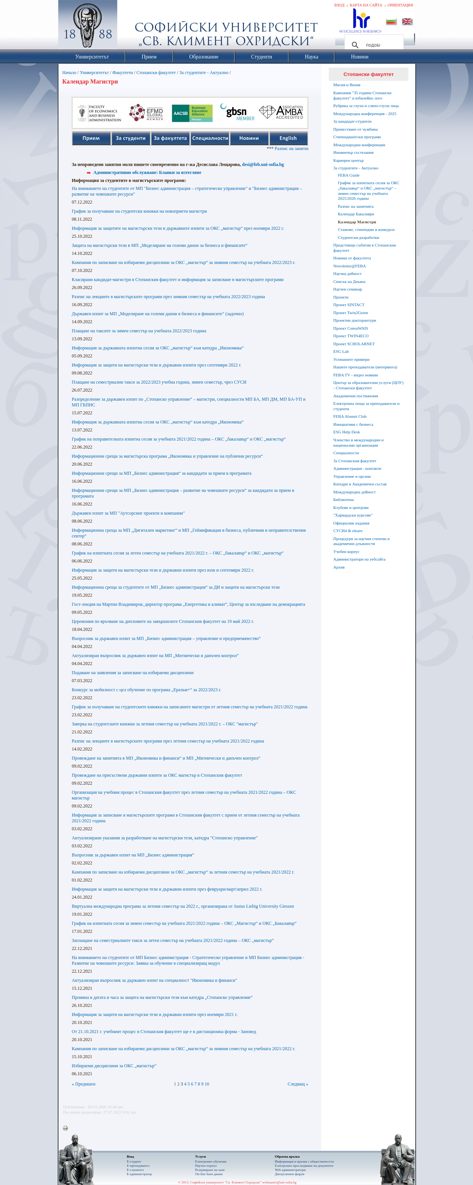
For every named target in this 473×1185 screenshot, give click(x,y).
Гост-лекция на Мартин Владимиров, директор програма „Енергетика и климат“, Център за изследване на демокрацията (188, 604)
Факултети (122, 72)
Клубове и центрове (351, 507)
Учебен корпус (346, 551)
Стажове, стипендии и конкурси (366, 229)
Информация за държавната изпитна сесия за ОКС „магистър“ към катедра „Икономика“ (158, 348)
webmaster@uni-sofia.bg (279, 1182)
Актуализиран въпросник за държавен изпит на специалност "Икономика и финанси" (154, 980)
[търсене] (373, 45)
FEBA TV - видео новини (355, 375)
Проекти (340, 297)
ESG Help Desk (346, 432)
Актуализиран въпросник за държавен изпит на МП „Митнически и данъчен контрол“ (155, 655)
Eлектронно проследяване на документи (304, 1166)
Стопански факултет (156, 72)
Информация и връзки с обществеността (304, 1161)
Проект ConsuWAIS (350, 328)
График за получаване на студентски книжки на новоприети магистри (139, 211)
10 (207, 1084)
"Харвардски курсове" (353, 515)
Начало (69, 72)
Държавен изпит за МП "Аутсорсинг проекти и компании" (128, 513)
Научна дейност (347, 273)
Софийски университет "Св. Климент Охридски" (130, 26)
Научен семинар (347, 289)
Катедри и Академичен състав (360, 484)
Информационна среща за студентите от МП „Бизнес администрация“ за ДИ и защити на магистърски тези (176, 587)
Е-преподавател (138, 1166)
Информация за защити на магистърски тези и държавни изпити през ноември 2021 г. (155, 1014)
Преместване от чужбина (355, 129)
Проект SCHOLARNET (354, 343)
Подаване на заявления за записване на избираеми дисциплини (133, 672)
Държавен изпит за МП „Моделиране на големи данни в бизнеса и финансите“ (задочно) (158, 313)
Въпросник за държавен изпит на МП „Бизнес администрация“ (133, 855)
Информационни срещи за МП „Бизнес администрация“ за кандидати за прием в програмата (161, 473)
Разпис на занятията (356, 206)
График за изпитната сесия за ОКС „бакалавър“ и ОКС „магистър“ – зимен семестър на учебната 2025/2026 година (368, 190)
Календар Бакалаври (356, 214)
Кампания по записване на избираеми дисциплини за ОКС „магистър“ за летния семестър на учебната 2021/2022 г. (183, 872)
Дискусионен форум (289, 1174)
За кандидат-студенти (352, 121)
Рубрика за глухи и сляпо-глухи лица (366, 105)
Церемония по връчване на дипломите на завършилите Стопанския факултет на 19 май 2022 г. (163, 621)
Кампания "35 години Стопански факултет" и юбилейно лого (362, 95)
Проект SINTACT (348, 304)
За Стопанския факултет (354, 460)
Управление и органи (352, 476)
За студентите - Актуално (203, 72)
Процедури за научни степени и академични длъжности (361, 541)
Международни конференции (359, 144)
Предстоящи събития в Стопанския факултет (364, 248)
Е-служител (135, 1170)
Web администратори (290, 1170)
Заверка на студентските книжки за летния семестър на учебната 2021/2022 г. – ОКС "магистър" (165, 724)
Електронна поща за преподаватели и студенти (366, 406)
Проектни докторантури (354, 320)
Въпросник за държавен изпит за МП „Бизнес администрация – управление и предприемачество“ (166, 638)
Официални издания (351, 523)
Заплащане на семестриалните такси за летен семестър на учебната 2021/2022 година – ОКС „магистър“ (173, 940)
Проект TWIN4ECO (351, 335)
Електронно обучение (211, 1161)
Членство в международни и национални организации (358, 442)
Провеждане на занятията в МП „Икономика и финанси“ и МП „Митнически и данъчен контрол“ (166, 758)
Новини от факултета (352, 258)
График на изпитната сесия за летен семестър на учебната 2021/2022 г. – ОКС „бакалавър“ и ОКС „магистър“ (178, 553)
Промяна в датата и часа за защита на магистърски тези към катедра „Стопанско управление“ (162, 997)
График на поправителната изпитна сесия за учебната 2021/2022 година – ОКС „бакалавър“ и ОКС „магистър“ (179, 439)
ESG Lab (341, 351)
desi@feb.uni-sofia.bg (263, 164)
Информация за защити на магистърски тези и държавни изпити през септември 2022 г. (156, 365)
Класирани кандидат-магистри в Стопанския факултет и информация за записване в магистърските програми (178, 279)
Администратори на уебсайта (359, 559)
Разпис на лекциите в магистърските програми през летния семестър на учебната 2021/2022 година (168, 741)
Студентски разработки (358, 237)
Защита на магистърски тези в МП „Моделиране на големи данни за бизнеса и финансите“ (160, 245)
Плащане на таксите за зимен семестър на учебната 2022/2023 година (139, 330)
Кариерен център (348, 160)
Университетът (94, 72)
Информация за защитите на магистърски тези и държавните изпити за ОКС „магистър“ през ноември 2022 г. (178, 228)
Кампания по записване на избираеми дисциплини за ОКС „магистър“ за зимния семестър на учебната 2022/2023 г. (183, 262)
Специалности (346, 452)
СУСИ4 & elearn (348, 530)
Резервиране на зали (210, 1170)
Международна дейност (354, 492)
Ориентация (400, 5)
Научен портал (205, 1166)
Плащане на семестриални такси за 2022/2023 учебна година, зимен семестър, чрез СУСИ (159, 382)
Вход (339, 5)
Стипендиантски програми (357, 136)
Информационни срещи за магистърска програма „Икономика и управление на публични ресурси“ (167, 456)
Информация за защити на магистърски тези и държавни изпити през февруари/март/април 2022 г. (167, 889)
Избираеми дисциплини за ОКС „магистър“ (114, 1065)
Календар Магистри (357, 222)
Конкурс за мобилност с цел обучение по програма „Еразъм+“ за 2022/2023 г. (146, 689)
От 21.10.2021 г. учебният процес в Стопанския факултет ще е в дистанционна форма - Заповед (164, 1031)
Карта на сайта (366, 5)
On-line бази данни (208, 1174)
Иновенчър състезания (353, 152)
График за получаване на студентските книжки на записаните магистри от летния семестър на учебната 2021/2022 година (189, 706)
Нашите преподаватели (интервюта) (365, 367)
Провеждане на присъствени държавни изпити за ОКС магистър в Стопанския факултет (157, 775)
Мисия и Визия (346, 84)
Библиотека (343, 499)
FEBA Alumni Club (349, 416)
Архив (339, 567)
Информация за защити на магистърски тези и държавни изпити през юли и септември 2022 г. (163, 570)
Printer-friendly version (67, 1128)
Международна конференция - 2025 (364, 113)
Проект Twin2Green (350, 312)
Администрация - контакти (357, 468)
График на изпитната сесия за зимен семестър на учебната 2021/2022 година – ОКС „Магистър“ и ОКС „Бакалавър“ (184, 923)
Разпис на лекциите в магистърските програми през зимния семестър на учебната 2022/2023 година (168, 296)
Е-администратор (139, 1174)
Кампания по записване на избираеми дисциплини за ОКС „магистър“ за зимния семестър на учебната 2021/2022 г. (183, 1048)
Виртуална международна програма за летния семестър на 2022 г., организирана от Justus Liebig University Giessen (183, 906)
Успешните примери (351, 359)
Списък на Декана (349, 281)
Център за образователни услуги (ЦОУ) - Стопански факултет (368, 385)
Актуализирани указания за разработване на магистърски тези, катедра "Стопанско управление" (165, 838)
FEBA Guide (348, 175)
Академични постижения (355, 395)
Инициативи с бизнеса (353, 424)
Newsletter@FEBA (349, 266)
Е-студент (134, 1161)
